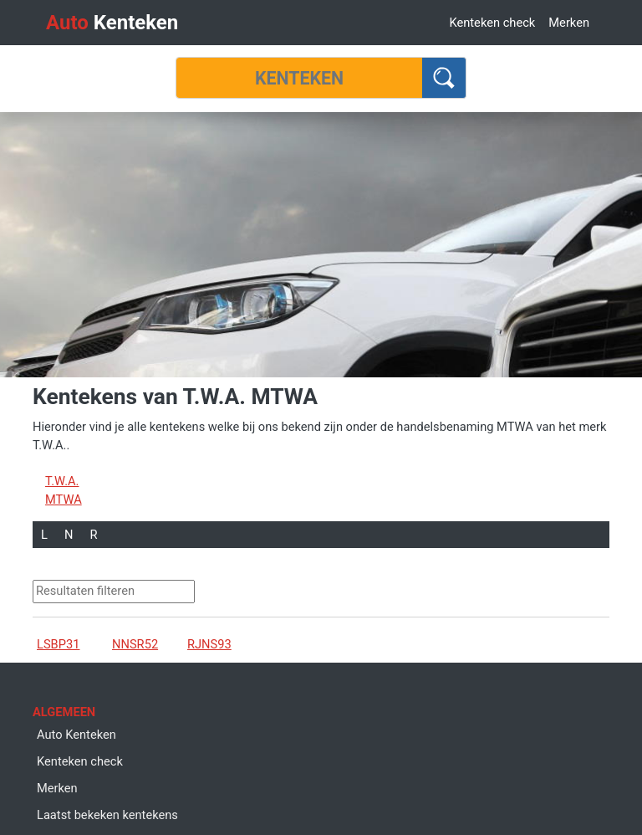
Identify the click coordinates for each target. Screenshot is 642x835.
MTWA (63, 499)
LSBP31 (58, 644)
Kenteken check (492, 22)
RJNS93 (209, 644)
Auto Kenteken (76, 734)
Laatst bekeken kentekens (107, 814)
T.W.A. (62, 481)
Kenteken (112, 22)
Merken (568, 22)
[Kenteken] (299, 78)
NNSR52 (135, 644)
